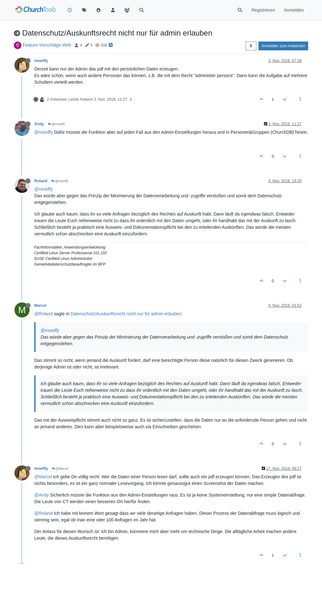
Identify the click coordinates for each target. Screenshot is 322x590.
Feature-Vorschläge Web (47, 45)
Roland (40, 181)
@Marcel (60, 468)
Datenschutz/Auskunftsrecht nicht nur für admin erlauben (125, 313)
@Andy (41, 494)
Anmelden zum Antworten (283, 46)
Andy (39, 124)
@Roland (43, 313)
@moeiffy (56, 124)
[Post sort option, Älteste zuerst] (251, 46)
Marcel (40, 305)
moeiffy (41, 61)
